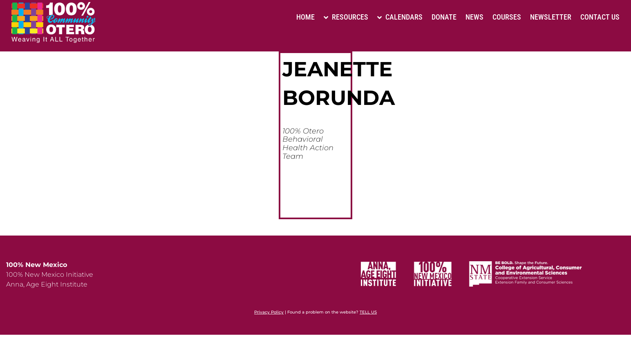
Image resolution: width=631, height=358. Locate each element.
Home (305, 17)
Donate (444, 17)
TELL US (368, 312)
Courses (506, 17)
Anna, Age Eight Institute (46, 284)
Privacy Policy (269, 312)
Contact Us (600, 17)
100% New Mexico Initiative (49, 274)
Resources (346, 17)
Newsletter (550, 17)
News (474, 17)
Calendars (400, 17)
